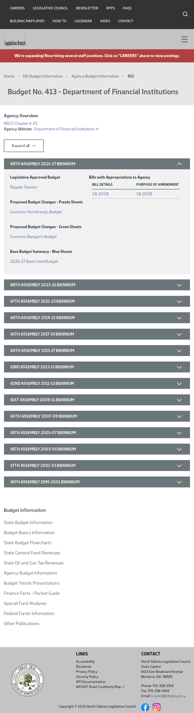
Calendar (83, 21)
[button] (97, 163)
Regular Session (23, 186)
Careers (17, 8)
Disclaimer (84, 666)
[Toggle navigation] (184, 39)
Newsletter (87, 8)
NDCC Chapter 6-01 (20, 123)
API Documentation (90, 682)
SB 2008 (100, 194)
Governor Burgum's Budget (33, 235)
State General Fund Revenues (32, 553)
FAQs (127, 8)
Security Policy (87, 677)
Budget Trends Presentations (32, 583)
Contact (125, 21)
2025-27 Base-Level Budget (34, 260)
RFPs (110, 8)
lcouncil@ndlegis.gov (168, 696)
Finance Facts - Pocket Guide (32, 593)
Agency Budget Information (95, 76)
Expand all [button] (24, 146)
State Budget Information (28, 522)
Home (9, 76)
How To (59, 21)
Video (105, 21)
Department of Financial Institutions (66, 129)
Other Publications (21, 623)
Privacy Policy (86, 672)
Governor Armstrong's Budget (36, 210)
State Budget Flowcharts (28, 542)
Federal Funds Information (29, 613)
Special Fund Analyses (25, 603)
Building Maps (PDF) (27, 21)
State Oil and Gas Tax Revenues (34, 563)
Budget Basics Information (29, 532)
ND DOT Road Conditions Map (101, 686)
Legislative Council (50, 8)
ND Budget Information (43, 76)
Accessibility (85, 661)
